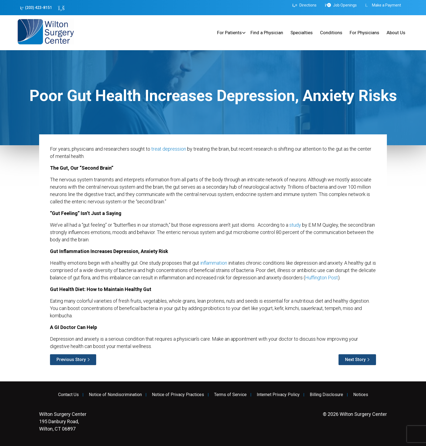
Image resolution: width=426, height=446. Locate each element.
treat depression (168, 149)
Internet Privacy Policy (278, 395)
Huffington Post (321, 277)
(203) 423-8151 (36, 8)
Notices (360, 395)
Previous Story (71, 359)
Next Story (355, 359)
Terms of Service (230, 395)
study (295, 225)
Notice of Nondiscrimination (115, 395)
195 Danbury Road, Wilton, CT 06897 (62, 421)
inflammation (213, 263)
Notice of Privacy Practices (178, 395)
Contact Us (68, 395)
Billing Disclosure (326, 395)
